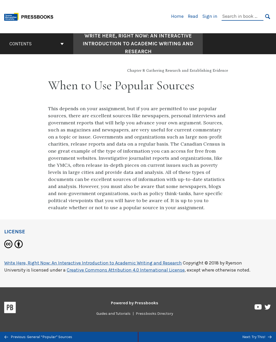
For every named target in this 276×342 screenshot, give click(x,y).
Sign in (209, 16)
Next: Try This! (257, 337)
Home (177, 16)
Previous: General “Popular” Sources (38, 337)
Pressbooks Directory (154, 313)
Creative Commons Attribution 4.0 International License (126, 270)
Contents (36, 44)
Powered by (134, 302)
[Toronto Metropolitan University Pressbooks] (30, 16)
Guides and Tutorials (113, 313)
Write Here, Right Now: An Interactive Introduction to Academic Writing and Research (93, 263)
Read (193, 16)
